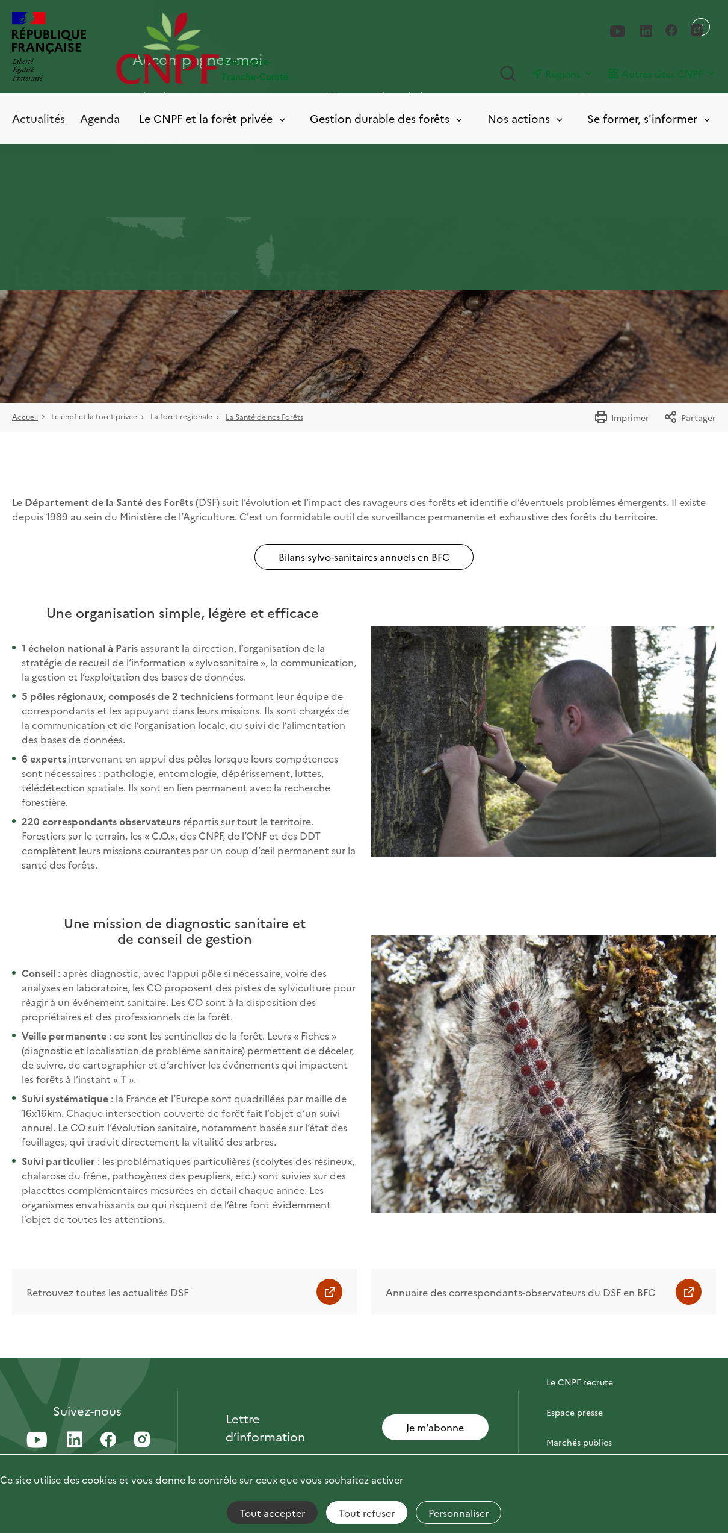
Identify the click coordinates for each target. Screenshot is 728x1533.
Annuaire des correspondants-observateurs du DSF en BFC (520, 1292)
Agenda (100, 118)
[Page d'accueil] (240, 48)
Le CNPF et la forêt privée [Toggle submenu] (213, 119)
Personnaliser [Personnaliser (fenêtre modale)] (458, 1512)
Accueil (25, 416)
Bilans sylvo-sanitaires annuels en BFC (364, 556)
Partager (690, 417)
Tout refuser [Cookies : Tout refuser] (367, 1512)
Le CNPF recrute (579, 1382)
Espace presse (574, 1412)
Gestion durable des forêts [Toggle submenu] (387, 119)
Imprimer (621, 417)
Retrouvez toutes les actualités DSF (107, 1292)
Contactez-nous (578, 1352)
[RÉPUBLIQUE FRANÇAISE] (49, 48)
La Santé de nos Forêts (264, 416)
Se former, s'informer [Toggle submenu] (649, 119)
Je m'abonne (435, 1427)
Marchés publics (579, 1442)
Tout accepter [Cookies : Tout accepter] (272, 1512)
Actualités (38, 118)
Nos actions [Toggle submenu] (526, 119)
